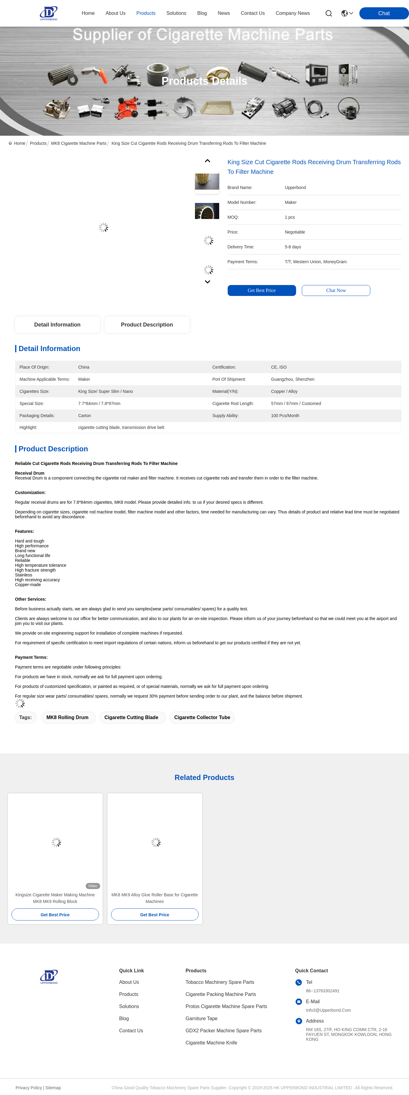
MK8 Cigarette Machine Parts (79, 143)
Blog (124, 1018)
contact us (253, 13)
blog (202, 13)
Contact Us (131, 1030)
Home (88, 13)
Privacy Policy (29, 1087)
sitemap (53, 1087)
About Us (129, 982)
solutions (176, 13)
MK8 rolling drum (67, 717)
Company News (293, 13)
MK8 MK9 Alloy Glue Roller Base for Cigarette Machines (154, 898)
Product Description (147, 325)
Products (38, 143)
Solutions (129, 1006)
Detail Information (57, 325)
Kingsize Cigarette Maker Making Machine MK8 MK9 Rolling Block (55, 898)
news (224, 13)
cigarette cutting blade (131, 717)
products (146, 13)
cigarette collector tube (202, 717)
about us (116, 13)
